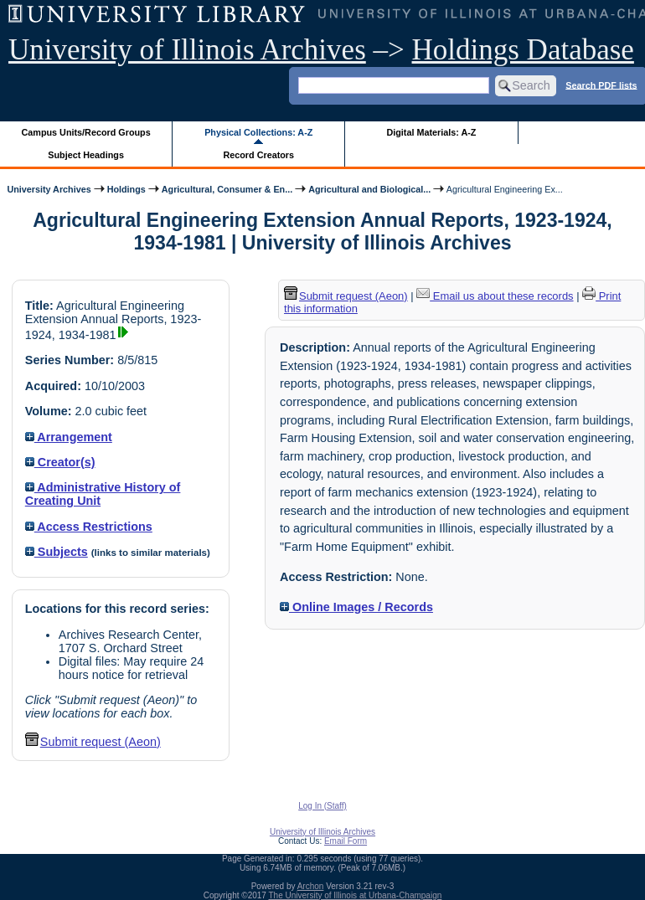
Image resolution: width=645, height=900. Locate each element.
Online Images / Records (356, 607)
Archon (310, 886)
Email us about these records (494, 296)
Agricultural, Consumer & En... (227, 189)
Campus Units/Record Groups (86, 132)
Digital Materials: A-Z (431, 132)
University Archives (48, 189)
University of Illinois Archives (187, 49)
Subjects (56, 551)
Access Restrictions (88, 526)
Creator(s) (60, 462)
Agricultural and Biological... (369, 189)
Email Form (345, 841)
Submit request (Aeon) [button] (93, 741)
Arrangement (68, 437)
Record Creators (258, 155)
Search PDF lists (601, 85)
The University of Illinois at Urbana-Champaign (355, 895)
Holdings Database (523, 49)
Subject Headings (86, 155)
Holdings (126, 189)
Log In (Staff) (322, 805)
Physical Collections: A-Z (258, 132)
